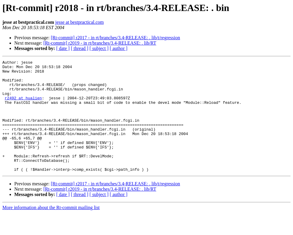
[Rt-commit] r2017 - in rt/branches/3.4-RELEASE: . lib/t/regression (115, 37)
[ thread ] (79, 48)
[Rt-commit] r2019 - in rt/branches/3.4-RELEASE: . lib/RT (99, 43)
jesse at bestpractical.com (79, 22)
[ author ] (119, 48)
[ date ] (63, 48)
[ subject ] (99, 48)
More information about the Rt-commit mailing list (51, 229)
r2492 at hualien (23, 106)
